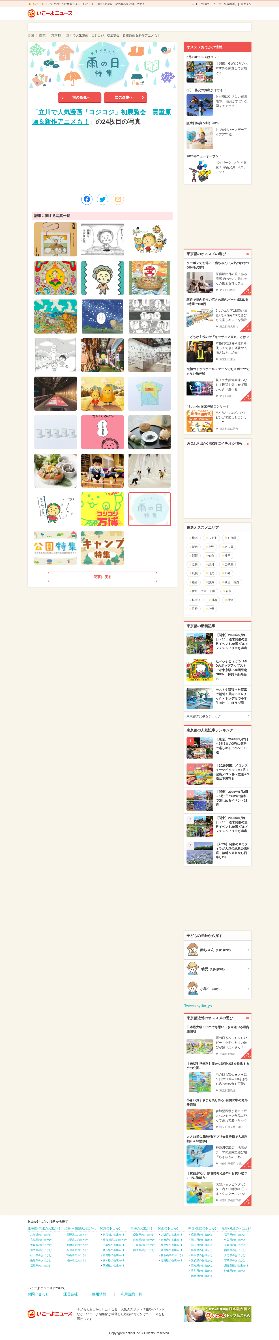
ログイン (246, 4)
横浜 (193, 538)
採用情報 (99, 1294)
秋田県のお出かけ (41, 1255)
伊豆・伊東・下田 (202, 591)
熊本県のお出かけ (235, 1250)
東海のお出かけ (141, 1228)
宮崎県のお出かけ (235, 1260)
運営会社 (70, 1294)
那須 (193, 555)
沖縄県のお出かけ (235, 1270)
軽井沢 (195, 600)
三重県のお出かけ (144, 1245)
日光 (209, 573)
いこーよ (38, 4)
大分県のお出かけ (235, 1255)
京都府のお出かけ (171, 1239)
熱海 (209, 582)
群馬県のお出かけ (113, 1255)
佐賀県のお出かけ (235, 1239)
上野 (209, 547)
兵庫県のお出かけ (171, 1245)
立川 (193, 564)
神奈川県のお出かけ (115, 1239)
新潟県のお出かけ (77, 1245)
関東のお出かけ (111, 1228)
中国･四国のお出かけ (203, 1228)
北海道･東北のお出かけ (44, 1228)
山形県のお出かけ (41, 1260)
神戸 (226, 555)
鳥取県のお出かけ (201, 1250)
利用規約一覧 (131, 1294)
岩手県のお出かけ (41, 1250)
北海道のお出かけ (41, 1234)
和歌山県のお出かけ (173, 1255)
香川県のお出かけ (201, 1270)
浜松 (193, 608)
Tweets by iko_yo (198, 1006)
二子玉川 (229, 564)
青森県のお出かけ (41, 1245)
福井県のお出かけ (77, 1260)
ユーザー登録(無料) (224, 4)
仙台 (209, 555)
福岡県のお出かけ (235, 1234)
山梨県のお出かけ (77, 1239)
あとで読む (202, 4)
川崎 (226, 573)
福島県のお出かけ (41, 1265)
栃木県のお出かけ (113, 1260)
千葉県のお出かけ (113, 1245)
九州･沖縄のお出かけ (236, 1228)
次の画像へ (124, 97)
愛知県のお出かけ (144, 1234)
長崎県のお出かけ (235, 1245)
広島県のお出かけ (201, 1234)
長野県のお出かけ (77, 1234)
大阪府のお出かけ (171, 1234)
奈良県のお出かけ (171, 1250)
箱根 (227, 591)
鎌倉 (193, 582)
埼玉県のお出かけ (113, 1250)
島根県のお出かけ (201, 1255)
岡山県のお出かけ (201, 1239)
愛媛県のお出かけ (201, 1260)
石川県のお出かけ (77, 1250)
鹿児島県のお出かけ (236, 1265)
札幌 (193, 573)
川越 (212, 600)
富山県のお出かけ (77, 1255)
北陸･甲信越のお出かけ (80, 1228)
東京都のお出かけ (113, 1234)
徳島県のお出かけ (201, 1275)
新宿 (193, 547)
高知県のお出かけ (201, 1265)
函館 (229, 600)
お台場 (230, 538)
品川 (209, 564)
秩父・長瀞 (230, 582)
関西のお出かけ (169, 1228)
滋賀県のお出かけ (171, 1260)
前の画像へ (81, 97)
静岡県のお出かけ (144, 1250)
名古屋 (227, 547)
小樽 (209, 608)
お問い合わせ (38, 1294)
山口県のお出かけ (201, 1245)
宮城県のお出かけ (41, 1239)
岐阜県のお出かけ (144, 1239)
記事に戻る (103, 577)
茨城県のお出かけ (113, 1265)
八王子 (211, 538)
